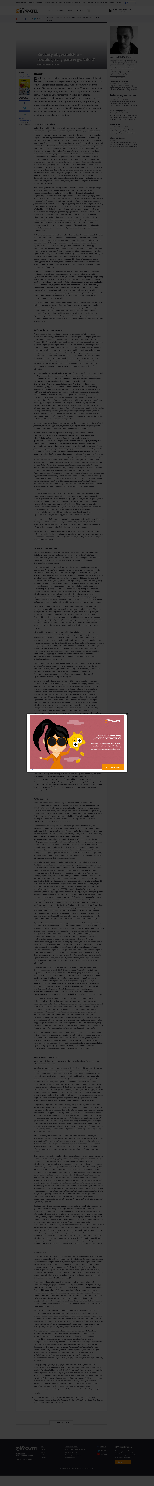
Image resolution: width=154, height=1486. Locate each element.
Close (127, 714)
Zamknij (32, 770)
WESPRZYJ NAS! (113, 767)
